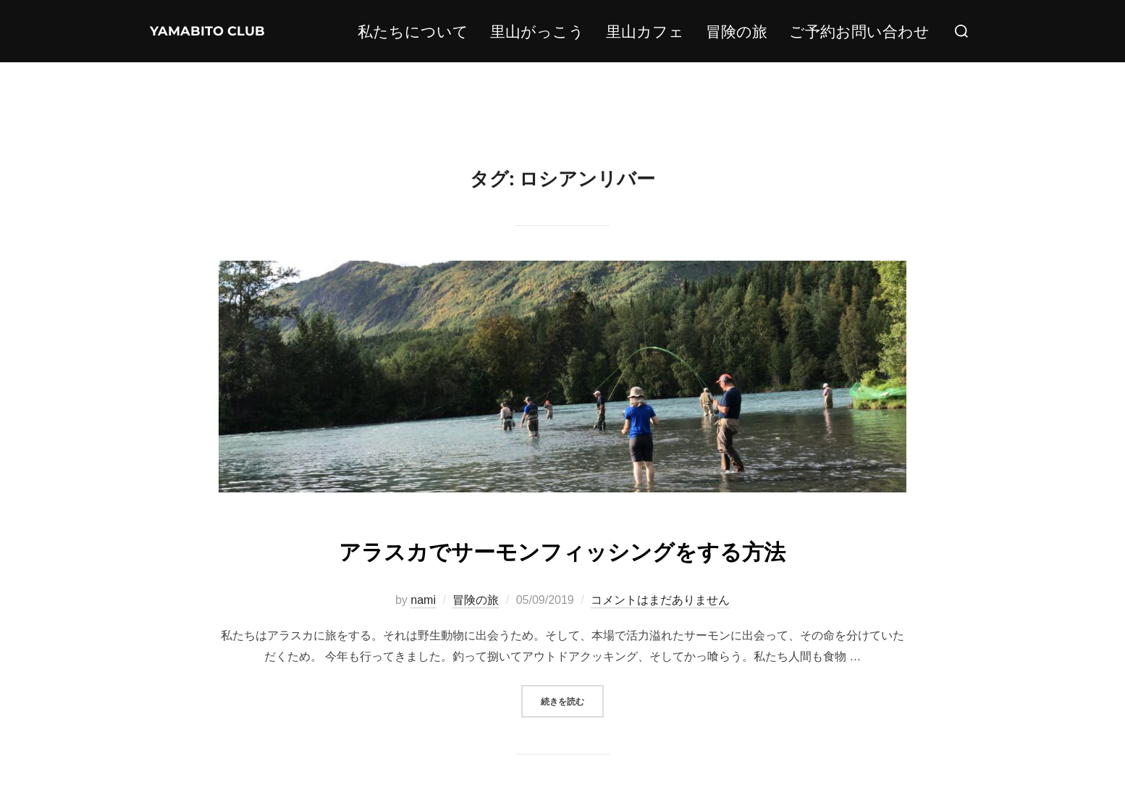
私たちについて (413, 31)
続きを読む (572, 700)
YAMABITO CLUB (191, 31)
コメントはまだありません (660, 600)
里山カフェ (645, 31)
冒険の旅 (736, 31)
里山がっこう (537, 31)
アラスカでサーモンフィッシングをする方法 (562, 548)
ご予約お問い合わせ (859, 31)
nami (423, 600)
